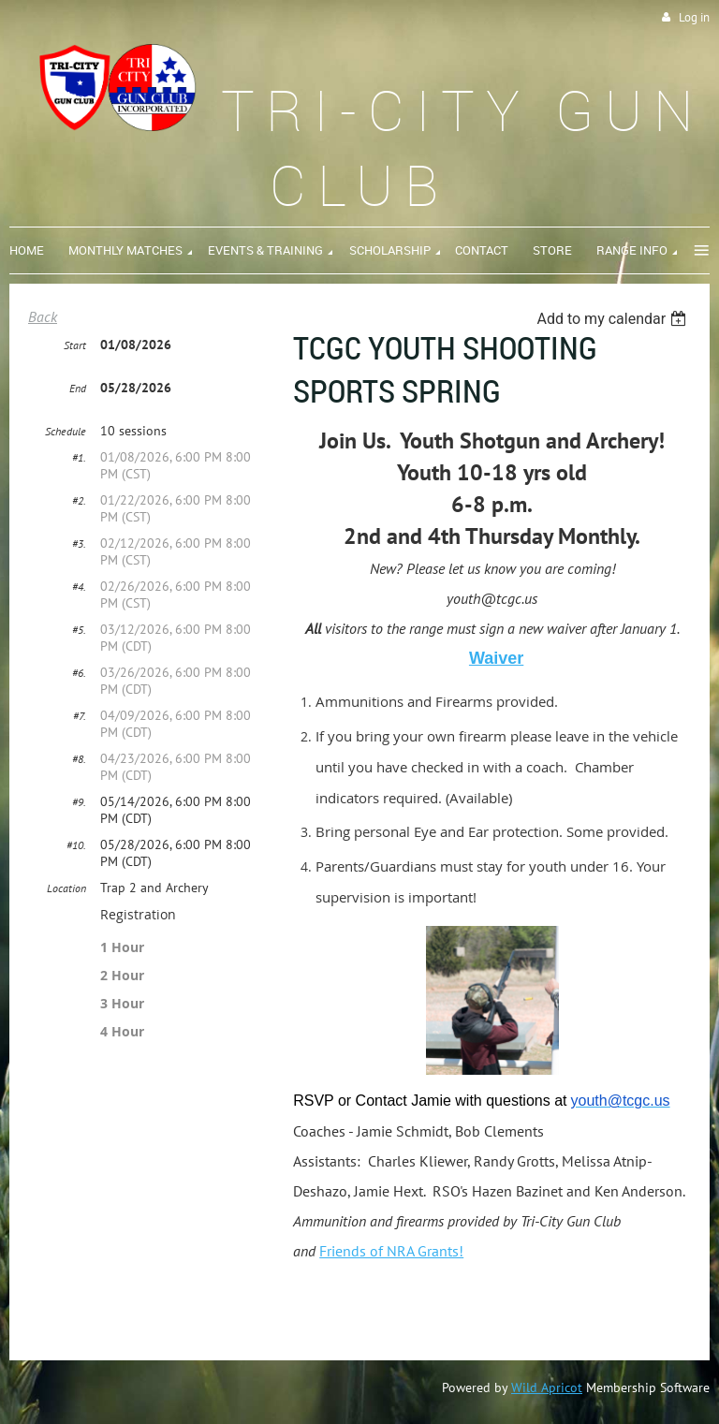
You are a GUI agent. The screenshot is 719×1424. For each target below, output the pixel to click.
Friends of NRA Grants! (391, 1250)
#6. (79, 673)
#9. (79, 802)
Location (66, 888)
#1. (79, 457)
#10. (76, 845)
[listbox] (613, 318)
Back (42, 316)
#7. (79, 716)
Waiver (496, 658)
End (77, 388)
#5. (79, 630)
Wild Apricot (546, 1387)
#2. (79, 500)
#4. (79, 587)
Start (75, 345)
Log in (694, 17)
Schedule (65, 431)
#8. (79, 759)
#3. (79, 543)
